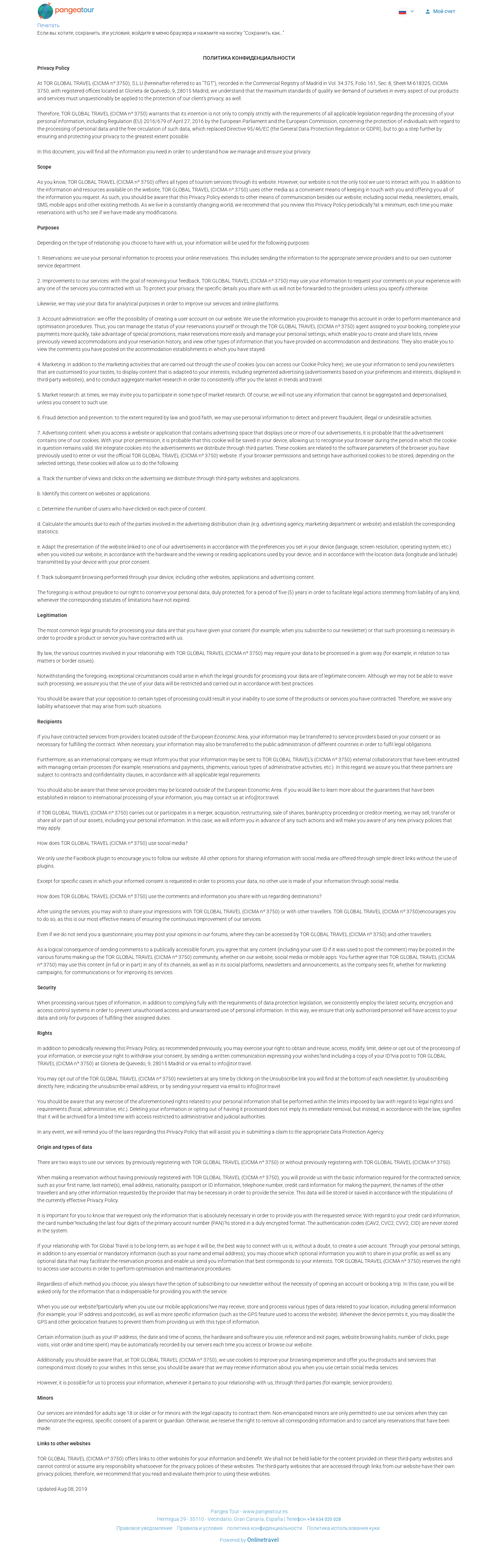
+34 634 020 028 (324, 1519)
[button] (405, 11)
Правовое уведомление (144, 1528)
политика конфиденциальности (264, 1528)
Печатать (48, 25)
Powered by (249, 1540)
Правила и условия (200, 1528)
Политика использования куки (343, 1528)
